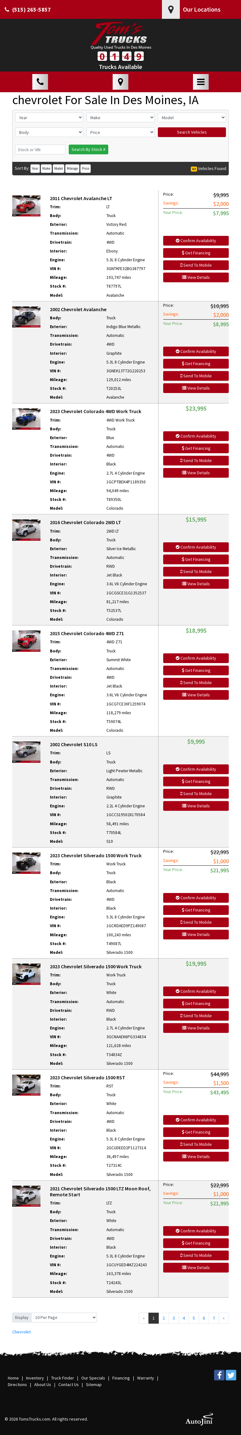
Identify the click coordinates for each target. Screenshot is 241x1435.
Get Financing (196, 253)
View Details (196, 277)
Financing (121, 1378)
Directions (17, 1384)
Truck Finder (62, 1378)
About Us (42, 1384)
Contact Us (68, 1384)
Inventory (35, 1378)
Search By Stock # (88, 149)
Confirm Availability (196, 240)
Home (13, 1378)
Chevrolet (21, 1332)
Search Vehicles (192, 132)
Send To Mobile (196, 265)
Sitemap (94, 1384)
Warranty (145, 1378)
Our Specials (93, 1378)
